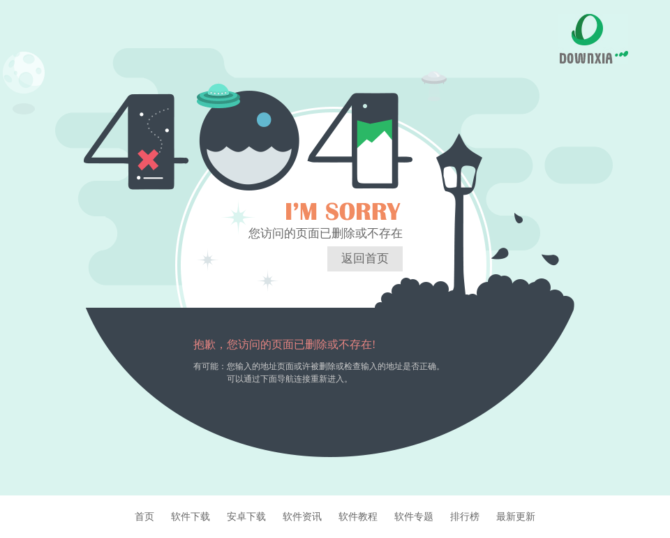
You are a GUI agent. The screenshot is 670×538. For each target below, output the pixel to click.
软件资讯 (302, 516)
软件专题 (413, 516)
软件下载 (190, 516)
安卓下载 (246, 516)
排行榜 (464, 516)
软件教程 (358, 516)
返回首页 (365, 258)
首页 (144, 516)
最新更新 (515, 516)
